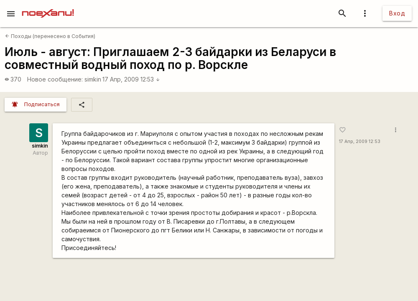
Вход (397, 13)
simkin (92, 79)
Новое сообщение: (55, 79)
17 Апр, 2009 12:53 (131, 79)
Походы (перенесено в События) (50, 36)
